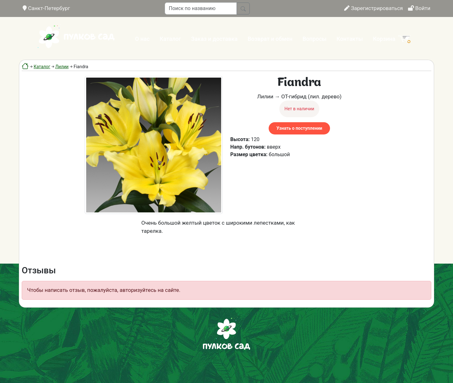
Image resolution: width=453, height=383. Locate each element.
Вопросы (315, 39)
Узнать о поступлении (299, 128)
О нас (142, 39)
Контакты (350, 39)
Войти (419, 8)
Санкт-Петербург (46, 8)
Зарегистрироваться (373, 8)
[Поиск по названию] (201, 8)
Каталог (170, 39)
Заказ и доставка (214, 39)
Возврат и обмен (270, 39)
